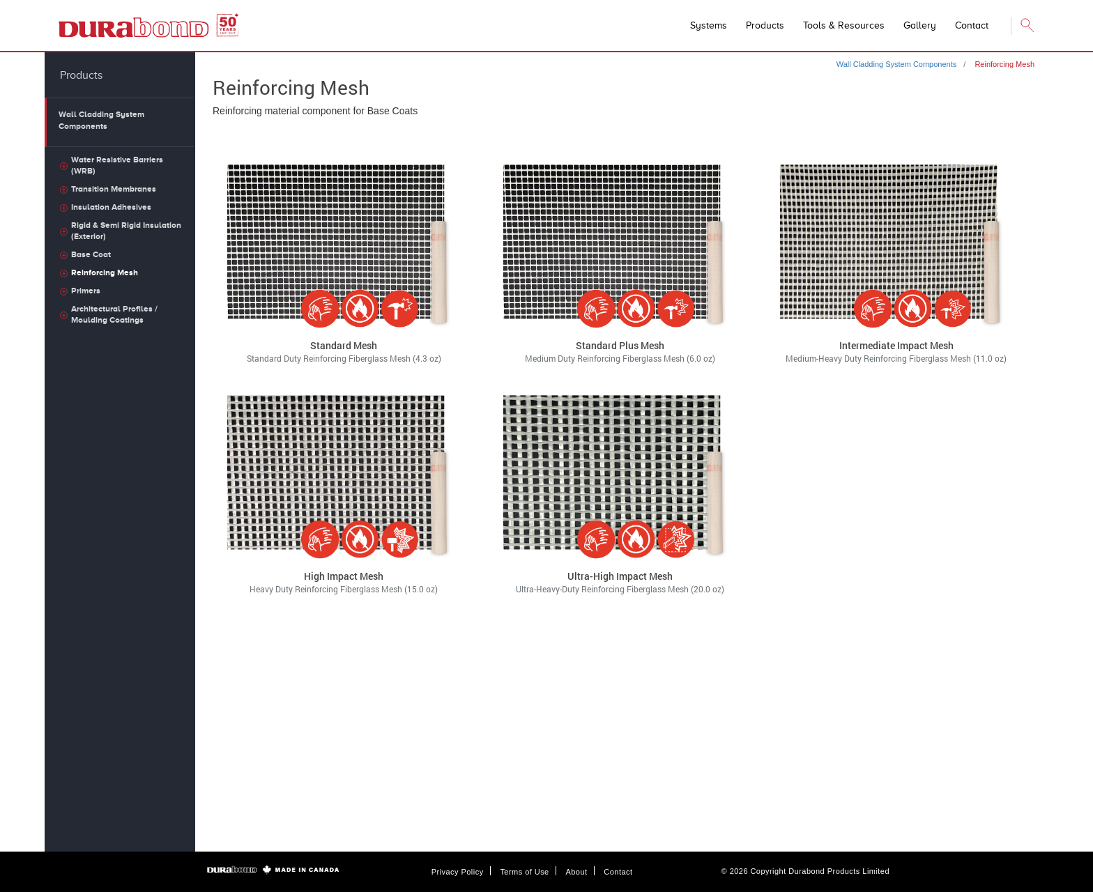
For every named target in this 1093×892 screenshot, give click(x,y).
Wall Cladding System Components (896, 64)
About (577, 872)
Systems (708, 25)
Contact (618, 872)
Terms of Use (524, 872)
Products (765, 25)
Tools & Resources (844, 25)
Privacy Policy (457, 872)
